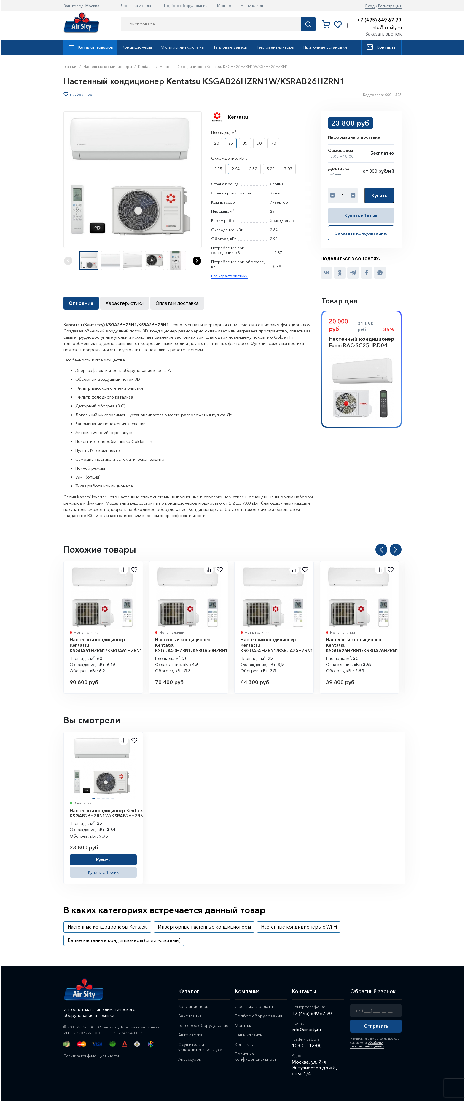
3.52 (253, 169)
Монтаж (224, 5)
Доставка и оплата (138, 5)
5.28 (271, 169)
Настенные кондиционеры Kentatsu (108, 927)
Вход (370, 6)
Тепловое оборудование (204, 1026)
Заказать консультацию (361, 232)
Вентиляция (190, 1016)
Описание (81, 303)
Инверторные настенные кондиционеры (204, 927)
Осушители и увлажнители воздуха (200, 1048)
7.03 (288, 169)
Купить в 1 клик (361, 215)
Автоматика (190, 1036)
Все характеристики (229, 276)
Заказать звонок (383, 34)
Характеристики (125, 303)
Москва (92, 5)
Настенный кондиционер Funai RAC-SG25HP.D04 (361, 342)
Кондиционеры (137, 47)
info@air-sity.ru (387, 27)
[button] (197, 261)
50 (259, 143)
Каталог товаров (90, 47)
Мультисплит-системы (182, 47)
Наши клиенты (254, 5)
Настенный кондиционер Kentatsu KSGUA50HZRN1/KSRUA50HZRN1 (191, 645)
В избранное (80, 94)
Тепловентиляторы (275, 47)
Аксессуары (190, 1061)
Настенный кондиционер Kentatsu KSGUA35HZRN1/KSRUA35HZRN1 (277, 645)
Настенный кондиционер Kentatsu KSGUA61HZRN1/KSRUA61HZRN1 (106, 645)
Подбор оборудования (186, 5)
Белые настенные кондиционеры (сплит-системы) (124, 940)
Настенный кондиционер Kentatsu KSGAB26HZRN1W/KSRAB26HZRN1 (108, 813)
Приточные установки (325, 47)
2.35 (218, 169)
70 (273, 143)
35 (245, 143)
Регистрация (390, 6)
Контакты (381, 47)
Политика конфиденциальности (92, 1055)
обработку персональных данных (366, 1044)
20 (216, 143)
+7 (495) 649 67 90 (379, 20)
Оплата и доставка (177, 303)
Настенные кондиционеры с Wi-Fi (299, 927)
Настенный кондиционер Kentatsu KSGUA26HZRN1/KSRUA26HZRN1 (362, 645)
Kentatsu (238, 117)
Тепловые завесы (230, 47)
